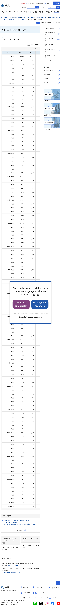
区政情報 (11, 17)
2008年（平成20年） (22, 19)
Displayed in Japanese (40, 304)
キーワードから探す (28, 7)
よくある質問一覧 (19, 524)
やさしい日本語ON (39, 3)
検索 (58, 7)
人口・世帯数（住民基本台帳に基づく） (38, 17)
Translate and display (21, 304)
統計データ (24, 17)
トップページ (4, 17)
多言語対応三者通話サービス (12, 566)
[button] (22, 3)
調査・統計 (17, 17)
